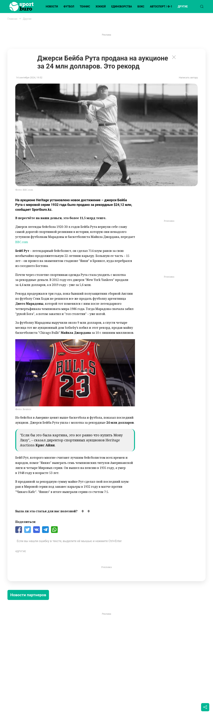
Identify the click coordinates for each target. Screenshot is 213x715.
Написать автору (188, 77)
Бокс (141, 6)
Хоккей (101, 6)
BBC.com (21, 242)
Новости (52, 6)
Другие (183, 6)
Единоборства (121, 6)
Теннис (85, 6)
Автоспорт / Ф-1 (161, 6)
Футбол (68, 6)
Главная (12, 18)
